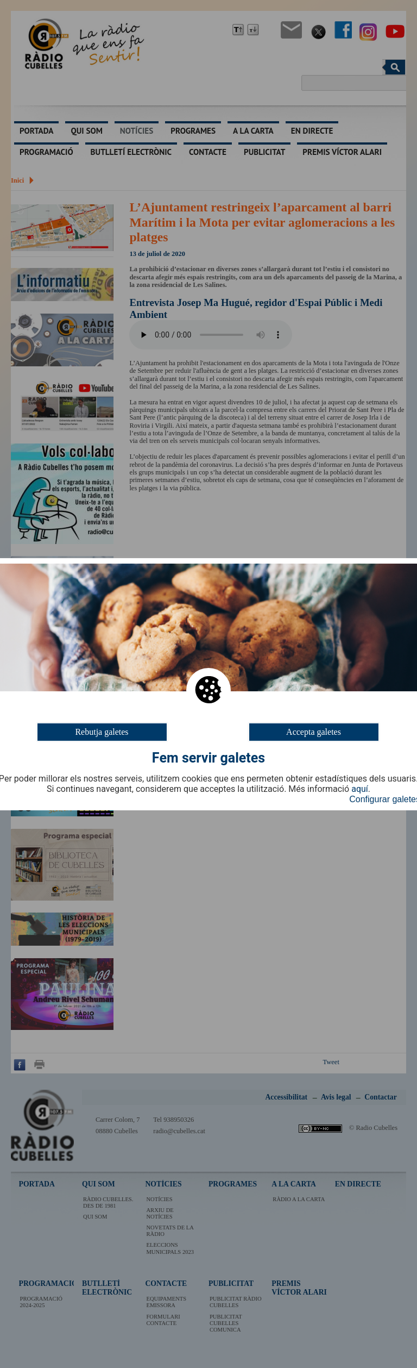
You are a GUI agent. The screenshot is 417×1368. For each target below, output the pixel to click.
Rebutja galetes (101, 731)
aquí (359, 789)
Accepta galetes (313, 731)
